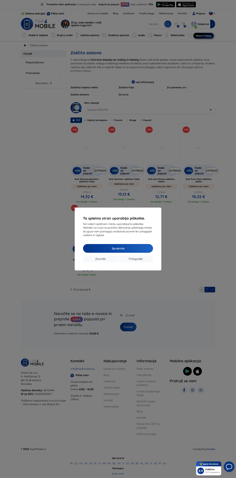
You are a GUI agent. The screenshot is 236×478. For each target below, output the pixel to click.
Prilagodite (136, 259)
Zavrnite (100, 259)
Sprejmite (118, 248)
